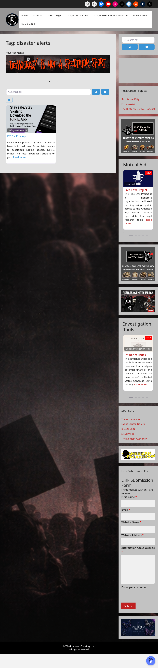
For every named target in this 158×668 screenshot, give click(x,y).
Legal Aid (130, 184)
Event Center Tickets (133, 424)
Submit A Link (28, 24)
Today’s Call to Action (77, 15)
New (148, 172)
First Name (129, 497)
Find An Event (140, 15)
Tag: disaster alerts (28, 42)
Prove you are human (134, 587)
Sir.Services (127, 433)
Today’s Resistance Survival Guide (110, 15)
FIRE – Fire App (17, 136)
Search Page (54, 15)
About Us (38, 15)
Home (24, 15)
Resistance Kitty (130, 99)
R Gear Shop (128, 428)
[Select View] (9, 99)
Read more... (141, 384)
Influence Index (135, 355)
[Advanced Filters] (105, 92)
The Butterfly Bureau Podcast (138, 109)
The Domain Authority (134, 438)
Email (125, 509)
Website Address (132, 535)
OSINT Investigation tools (138, 348)
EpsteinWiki (128, 104)
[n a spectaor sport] (58, 72)
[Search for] (48, 92)
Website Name (131, 522)
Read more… (20, 157)
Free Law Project (136, 190)
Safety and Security (17, 130)
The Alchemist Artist (132, 419)
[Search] (96, 92)
